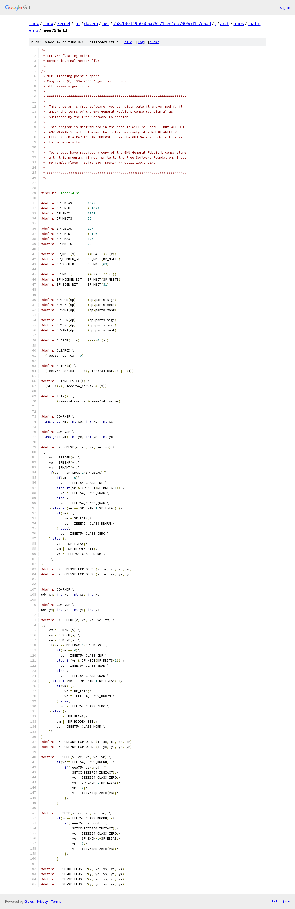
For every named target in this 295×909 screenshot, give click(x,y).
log (141, 42)
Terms (56, 901)
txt (275, 901)
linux (34, 23)
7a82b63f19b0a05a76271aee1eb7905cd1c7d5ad (162, 23)
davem (91, 23)
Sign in (285, 7)
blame (154, 42)
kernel (63, 23)
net (105, 23)
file (128, 42)
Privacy (42, 901)
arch (224, 23)
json (286, 901)
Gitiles (29, 901)
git (77, 23)
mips (239, 23)
